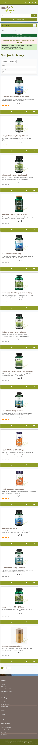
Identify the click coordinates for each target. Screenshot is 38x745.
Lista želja (3, 732)
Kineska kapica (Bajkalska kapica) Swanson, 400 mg (17, 293)
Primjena (8, 30)
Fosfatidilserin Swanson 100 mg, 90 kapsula (14, 214)
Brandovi (3, 714)
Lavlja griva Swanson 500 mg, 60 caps (13, 607)
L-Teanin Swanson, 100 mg (9, 528)
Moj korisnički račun (6, 727)
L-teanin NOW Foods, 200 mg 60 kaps (13, 489)
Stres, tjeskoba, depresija (18, 30)
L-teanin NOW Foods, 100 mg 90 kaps (13, 450)
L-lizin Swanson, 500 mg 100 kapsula (12, 411)
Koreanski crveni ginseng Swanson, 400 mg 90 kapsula (17, 371)
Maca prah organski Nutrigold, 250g (12, 646)
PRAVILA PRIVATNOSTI (6, 691)
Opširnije (20, 743)
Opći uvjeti (3, 686)
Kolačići (3, 694)
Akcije (2, 719)
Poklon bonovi (4, 717)
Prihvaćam (27, 743)
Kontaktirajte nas (5, 702)
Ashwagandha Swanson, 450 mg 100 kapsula (15, 136)
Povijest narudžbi (5, 730)
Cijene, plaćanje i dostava (7, 689)
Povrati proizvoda (5, 704)
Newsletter (4, 734)
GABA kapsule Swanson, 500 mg (11, 254)
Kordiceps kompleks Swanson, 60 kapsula (14, 332)
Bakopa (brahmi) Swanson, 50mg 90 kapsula (14, 175)
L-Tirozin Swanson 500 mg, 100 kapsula (13, 568)
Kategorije (5, 25)
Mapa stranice (4, 706)
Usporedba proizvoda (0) (9, 61)
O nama (3, 684)
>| (9, 667)
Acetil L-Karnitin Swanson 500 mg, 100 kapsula (15, 97)
